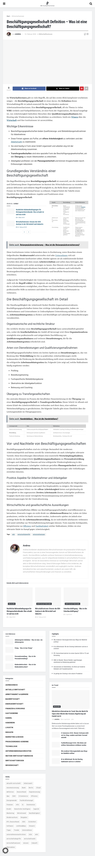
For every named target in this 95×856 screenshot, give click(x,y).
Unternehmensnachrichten (18, 751)
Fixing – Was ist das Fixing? (23, 648)
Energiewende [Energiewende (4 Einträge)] (12, 800)
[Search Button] (91, 3)
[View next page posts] (29, 232)
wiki (13, 534)
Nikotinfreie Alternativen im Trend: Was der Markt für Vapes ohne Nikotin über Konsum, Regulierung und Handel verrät (70, 713)
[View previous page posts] (24, 232)
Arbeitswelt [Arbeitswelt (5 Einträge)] (28, 783)
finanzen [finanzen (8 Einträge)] (10, 804)
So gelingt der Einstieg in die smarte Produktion (68, 673)
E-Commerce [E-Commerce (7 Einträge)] (23, 796)
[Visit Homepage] (47, 3)
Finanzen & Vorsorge (15, 709)
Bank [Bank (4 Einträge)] (24, 788)
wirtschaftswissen (39, 534)
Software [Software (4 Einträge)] (10, 826)
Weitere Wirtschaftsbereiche (19, 756)
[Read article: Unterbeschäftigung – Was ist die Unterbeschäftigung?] (77, 596)
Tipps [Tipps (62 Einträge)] (9, 830)
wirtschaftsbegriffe (24, 534)
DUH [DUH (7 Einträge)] (14, 796)
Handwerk (10, 723)
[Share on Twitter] (62, 89)
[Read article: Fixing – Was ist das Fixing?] (9, 650)
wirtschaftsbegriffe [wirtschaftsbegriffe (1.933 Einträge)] (14, 839)
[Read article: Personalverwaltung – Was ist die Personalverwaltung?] (9, 658)
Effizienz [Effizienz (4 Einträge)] (34, 796)
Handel (8, 718)
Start (8, 16)
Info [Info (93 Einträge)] (17, 804)
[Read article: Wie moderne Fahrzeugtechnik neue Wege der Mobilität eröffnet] (56, 753)
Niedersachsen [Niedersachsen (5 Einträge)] (12, 817)
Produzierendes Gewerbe (17, 742)
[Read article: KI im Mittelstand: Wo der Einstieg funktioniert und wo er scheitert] (56, 761)
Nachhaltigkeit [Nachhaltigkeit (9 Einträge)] (34, 813)
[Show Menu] (4, 3)
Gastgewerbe (11, 713)
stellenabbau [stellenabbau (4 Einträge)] (21, 826)
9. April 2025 (68, 614)
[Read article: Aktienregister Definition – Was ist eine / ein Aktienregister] (9, 642)
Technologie (11, 746)
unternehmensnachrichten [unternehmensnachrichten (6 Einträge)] (16, 834)
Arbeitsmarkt (16, 142)
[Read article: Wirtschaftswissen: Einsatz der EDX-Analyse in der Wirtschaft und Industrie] (11, 223)
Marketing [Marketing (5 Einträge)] (10, 813)
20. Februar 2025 (21, 227)
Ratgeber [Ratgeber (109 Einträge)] (24, 817)
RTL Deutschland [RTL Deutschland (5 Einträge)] (13, 822)
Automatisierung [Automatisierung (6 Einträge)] (13, 788)
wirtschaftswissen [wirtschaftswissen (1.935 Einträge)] (13, 843)
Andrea (18, 34)
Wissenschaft (12, 765)
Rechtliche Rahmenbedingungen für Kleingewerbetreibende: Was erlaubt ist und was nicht (30, 212)
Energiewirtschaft (14, 704)
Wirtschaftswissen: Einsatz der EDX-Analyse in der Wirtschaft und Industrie (47, 611)
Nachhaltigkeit (42, 526)
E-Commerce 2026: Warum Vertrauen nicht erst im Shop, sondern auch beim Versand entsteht (74, 735)
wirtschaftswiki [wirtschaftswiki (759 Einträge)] (30, 839)
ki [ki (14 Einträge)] (23, 804)
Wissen (74, 117)
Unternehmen (61, 255)
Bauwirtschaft (12, 699)
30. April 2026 (65, 719)
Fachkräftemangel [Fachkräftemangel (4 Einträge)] (26, 800)
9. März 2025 (20, 217)
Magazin (12, 604)
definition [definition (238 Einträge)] (10, 792)
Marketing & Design (14, 737)
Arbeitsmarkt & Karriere (16, 694)
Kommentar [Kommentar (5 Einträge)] (31, 804)
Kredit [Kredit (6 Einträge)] (9, 809)
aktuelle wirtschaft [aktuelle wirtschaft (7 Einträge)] (14, 783)
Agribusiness (11, 685)
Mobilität (83, 207)
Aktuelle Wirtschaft (15, 690)
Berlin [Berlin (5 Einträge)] (31, 788)
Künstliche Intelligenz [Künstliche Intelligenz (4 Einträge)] (22, 809)
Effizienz (27, 526)
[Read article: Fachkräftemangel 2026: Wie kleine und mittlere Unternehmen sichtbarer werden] (56, 745)
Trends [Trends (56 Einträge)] (16, 830)
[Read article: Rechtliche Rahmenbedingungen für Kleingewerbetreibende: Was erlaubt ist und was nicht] (11, 211)
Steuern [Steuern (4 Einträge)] (32, 826)
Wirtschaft (12, 120)
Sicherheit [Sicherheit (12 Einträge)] (32, 822)
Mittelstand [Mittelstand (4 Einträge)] (21, 813)
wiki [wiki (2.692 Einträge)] (36, 834)
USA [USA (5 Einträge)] (30, 834)
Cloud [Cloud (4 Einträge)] (38, 788)
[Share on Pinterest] (82, 89)
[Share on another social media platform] (86, 89)
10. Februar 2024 (30, 34)
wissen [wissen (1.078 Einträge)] (25, 843)
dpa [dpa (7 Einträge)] (8, 796)
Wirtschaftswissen (18, 16)
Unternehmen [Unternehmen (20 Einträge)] (27, 830)
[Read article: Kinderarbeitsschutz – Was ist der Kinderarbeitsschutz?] (9, 666)
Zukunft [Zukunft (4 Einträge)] (34, 843)
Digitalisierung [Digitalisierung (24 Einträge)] (34, 792)
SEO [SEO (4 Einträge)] (23, 822)
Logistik (9, 727)
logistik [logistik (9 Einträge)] (36, 809)
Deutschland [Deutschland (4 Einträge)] (21, 792)
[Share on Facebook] (29, 89)
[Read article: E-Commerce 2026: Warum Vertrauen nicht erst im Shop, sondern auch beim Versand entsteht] (56, 735)
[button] (5, 850)
